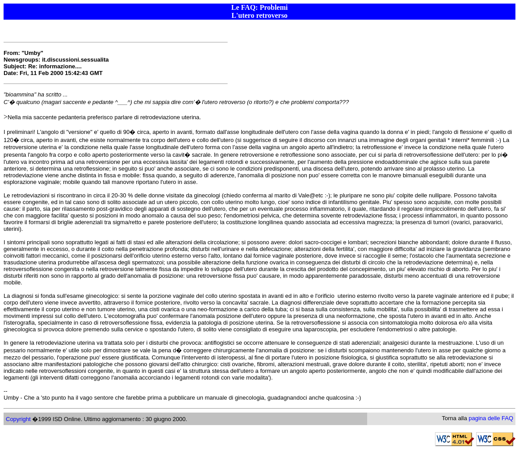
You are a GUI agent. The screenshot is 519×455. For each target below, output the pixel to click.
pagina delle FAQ (491, 418)
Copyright (18, 419)
